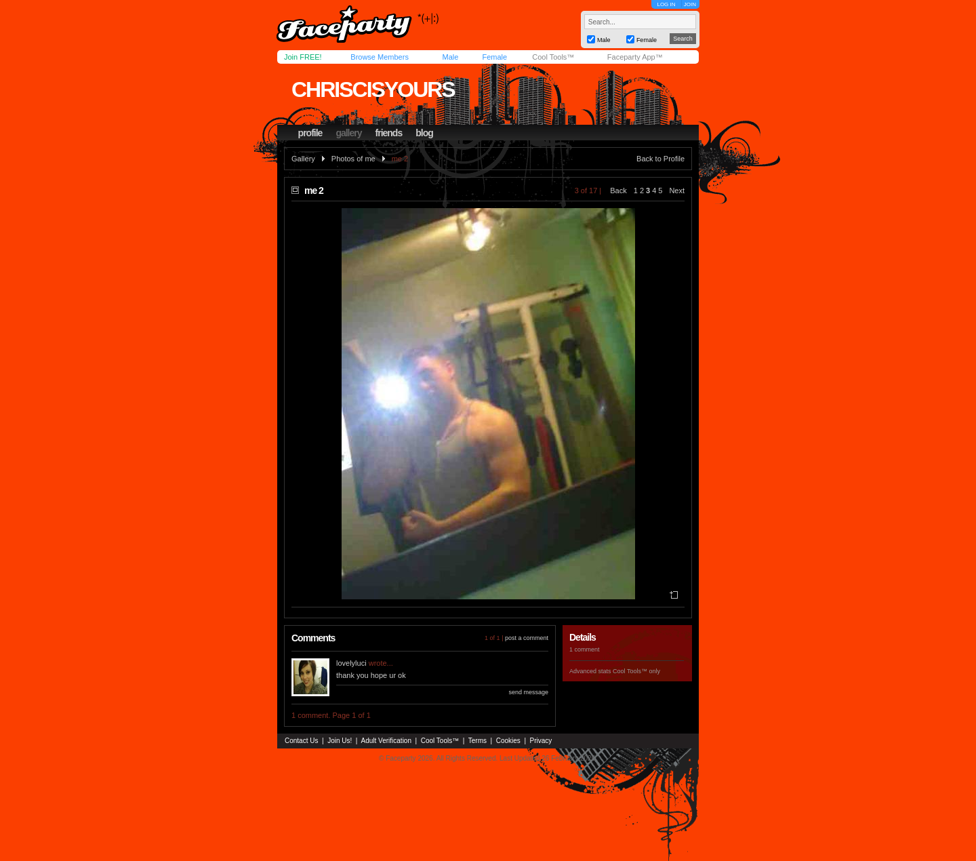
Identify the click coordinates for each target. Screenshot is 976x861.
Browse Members (379, 57)
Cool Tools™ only (636, 671)
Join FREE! (303, 57)
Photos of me (353, 159)
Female (494, 57)
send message (528, 692)
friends (389, 132)
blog (424, 132)
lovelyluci (351, 663)
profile (310, 132)
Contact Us (301, 740)
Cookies (508, 740)
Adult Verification (386, 740)
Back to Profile (660, 159)
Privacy (541, 740)
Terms (477, 740)
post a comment (526, 638)
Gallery (303, 159)
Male (450, 57)
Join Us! (339, 740)
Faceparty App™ (635, 57)
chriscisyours (373, 89)
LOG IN (666, 4)
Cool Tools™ (553, 57)
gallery (348, 132)
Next (677, 190)
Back (618, 190)
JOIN (690, 4)
